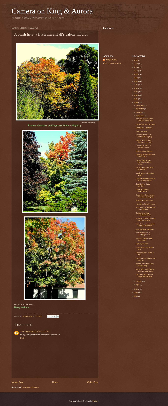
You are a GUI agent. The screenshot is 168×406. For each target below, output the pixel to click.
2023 (136, 71)
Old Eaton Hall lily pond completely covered (144, 276)
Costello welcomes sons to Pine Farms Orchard (145, 179)
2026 (136, 60)
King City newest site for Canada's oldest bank (144, 120)
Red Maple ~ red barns (144, 128)
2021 (136, 78)
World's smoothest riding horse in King (145, 265)
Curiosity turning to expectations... (142, 190)
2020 (136, 81)
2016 (136, 95)
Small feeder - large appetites (143, 185)
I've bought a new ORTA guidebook (144, 168)
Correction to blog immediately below (143, 214)
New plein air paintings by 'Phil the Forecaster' (145, 225)
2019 (136, 85)
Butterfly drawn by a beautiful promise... (143, 234)
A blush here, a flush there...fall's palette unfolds (143, 162)
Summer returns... (142, 131)
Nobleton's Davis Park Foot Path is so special (146, 219)
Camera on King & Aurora (52, 11)
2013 (136, 289)
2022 (136, 74)
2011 (136, 296)
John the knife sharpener (145, 229)
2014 (136, 102)
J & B (22, 331)
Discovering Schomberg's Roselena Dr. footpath (145, 196)
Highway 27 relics (142, 244)
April (138, 285)
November (140, 109)
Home (55, 382)
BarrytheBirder (111, 60)
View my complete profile (112, 63)
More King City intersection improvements (145, 208)
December (140, 105)
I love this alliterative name (145, 204)
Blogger (95, 401)
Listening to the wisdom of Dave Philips (145, 156)
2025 (136, 64)
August (139, 281)
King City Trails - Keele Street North (144, 239)
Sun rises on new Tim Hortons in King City (144, 136)
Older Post (92, 382)
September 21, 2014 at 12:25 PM (37, 331)
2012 (136, 293)
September (140, 116)
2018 (136, 88)
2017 (136, 92)
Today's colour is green (144, 151)
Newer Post (17, 382)
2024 (136, 67)
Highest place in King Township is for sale (144, 141)
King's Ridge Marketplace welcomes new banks (145, 270)
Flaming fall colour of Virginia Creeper (143, 147)
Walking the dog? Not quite (145, 124)
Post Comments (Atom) (30, 387)
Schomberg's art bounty (144, 200)
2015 (136, 99)
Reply (22, 338)
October (139, 112)
